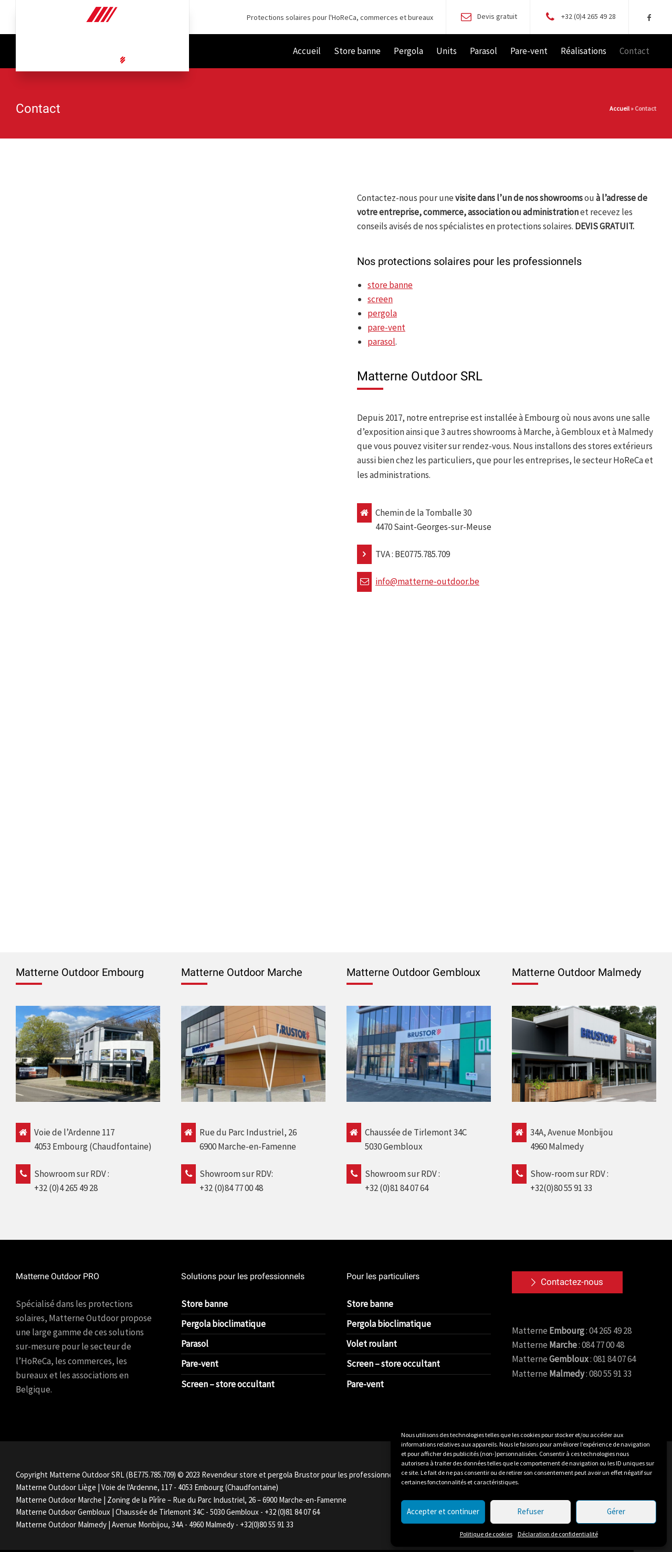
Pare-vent (199, 1363)
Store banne (204, 1304)
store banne (390, 285)
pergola (382, 313)
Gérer (616, 1511)
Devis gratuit (497, 16)
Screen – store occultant (228, 1384)
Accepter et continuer (443, 1511)
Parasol (194, 1343)
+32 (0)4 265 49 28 (588, 16)
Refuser (530, 1511)
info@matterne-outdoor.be (427, 581)
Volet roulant (371, 1343)
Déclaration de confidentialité (558, 1534)
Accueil (619, 108)
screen (380, 299)
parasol (381, 341)
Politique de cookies (486, 1534)
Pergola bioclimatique (223, 1324)
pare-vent (386, 327)
